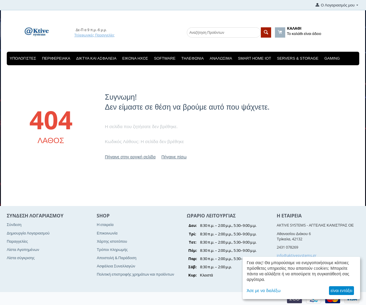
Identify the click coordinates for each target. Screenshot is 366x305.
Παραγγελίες (17, 241)
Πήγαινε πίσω (174, 157)
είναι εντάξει (341, 290)
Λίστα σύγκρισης (21, 257)
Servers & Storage (297, 58)
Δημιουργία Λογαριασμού (28, 233)
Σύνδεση (14, 224)
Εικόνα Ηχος (135, 58)
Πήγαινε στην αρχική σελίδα (130, 157)
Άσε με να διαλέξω (264, 290)
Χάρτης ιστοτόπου (112, 241)
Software (164, 58)
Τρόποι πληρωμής (112, 249)
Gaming (332, 58)
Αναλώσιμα (221, 58)
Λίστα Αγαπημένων (23, 249)
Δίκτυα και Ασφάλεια (96, 58)
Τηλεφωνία (192, 58)
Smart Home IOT (254, 58)
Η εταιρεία (105, 224)
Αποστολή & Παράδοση (116, 257)
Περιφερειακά (56, 58)
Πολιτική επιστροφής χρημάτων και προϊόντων (135, 274)
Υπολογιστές (23, 58)
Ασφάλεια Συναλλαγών (116, 266)
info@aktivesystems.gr (296, 255)
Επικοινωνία (107, 233)
